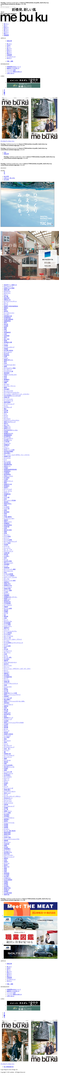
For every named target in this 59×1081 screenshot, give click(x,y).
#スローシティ (8, 626)
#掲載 (5, 382)
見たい (5, 25)
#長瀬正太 (6, 889)
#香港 (5, 785)
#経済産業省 (7, 474)
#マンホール (7, 760)
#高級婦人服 (7, 753)
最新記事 (9, 41)
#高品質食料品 (8, 525)
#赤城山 (6, 881)
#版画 (5, 327)
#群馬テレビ (7, 428)
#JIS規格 (6, 721)
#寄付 (5, 337)
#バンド (6, 744)
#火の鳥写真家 (8, 893)
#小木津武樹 (7, 603)
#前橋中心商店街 (8, 734)
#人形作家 (6, 441)
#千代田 (6, 711)
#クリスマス (7, 458)
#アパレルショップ (9, 747)
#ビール (6, 304)
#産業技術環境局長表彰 (10, 469)
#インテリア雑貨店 (9, 575)
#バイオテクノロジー (10, 791)
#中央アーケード (8, 773)
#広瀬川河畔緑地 (8, 319)
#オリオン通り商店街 (10, 830)
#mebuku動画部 (8, 879)
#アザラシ (6, 835)
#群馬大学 (6, 600)
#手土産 (6, 649)
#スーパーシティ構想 (10, 569)
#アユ (5, 413)
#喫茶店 (6, 858)
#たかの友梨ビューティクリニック (13, 642)
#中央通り (6, 886)
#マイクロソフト (8, 571)
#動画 (5, 387)
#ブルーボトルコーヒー (10, 662)
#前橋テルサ (7, 712)
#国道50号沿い (8, 503)
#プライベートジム (9, 822)
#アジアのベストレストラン (11, 392)
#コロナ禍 (6, 508)
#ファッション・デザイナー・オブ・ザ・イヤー (17, 668)
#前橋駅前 (6, 523)
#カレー (6, 294)
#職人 (5, 408)
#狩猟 (5, 533)
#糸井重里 (6, 564)
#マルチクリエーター (10, 364)
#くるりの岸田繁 (8, 574)
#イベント (6, 538)
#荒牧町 (6, 349)
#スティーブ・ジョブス (10, 577)
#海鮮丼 (6, 606)
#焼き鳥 (6, 324)
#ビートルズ (7, 461)
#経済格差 (6, 512)
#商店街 (6, 762)
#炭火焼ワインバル (9, 767)
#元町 (5, 334)
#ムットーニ (7, 443)
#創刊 (5, 361)
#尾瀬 (5, 340)
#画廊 (5, 845)
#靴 (5, 752)
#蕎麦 (5, 868)
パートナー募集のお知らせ (14, 71)
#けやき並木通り (8, 765)
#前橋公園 (6, 681)
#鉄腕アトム (7, 598)
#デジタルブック (8, 286)
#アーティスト (8, 801)
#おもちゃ (6, 593)
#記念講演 (6, 477)
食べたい (6, 24)
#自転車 (6, 804)
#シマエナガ (7, 735)
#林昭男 (6, 840)
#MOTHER (7, 853)
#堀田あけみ (7, 299)
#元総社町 (6, 844)
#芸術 (5, 510)
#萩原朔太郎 (7, 602)
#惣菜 (5, 513)
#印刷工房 (6, 397)
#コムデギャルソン (9, 817)
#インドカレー (8, 587)
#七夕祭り (6, 556)
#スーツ (6, 670)
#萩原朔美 (6, 873)
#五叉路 (6, 689)
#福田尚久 (6, 582)
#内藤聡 (6, 611)
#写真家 (6, 826)
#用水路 (6, 554)
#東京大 (6, 423)
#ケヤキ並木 (7, 634)
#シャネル (6, 641)
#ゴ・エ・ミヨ (8, 549)
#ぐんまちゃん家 (8, 371)
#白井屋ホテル (8, 852)
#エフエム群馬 (8, 608)
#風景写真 (6, 894)
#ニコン (6, 405)
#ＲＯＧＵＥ (7, 291)
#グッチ (6, 794)
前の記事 (6, 176)
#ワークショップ (8, 551)
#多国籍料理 (7, 332)
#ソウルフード (8, 651)
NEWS (8, 45)
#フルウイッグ (8, 719)
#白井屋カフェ (8, 440)
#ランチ (6, 786)
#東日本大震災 (8, 530)
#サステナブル (8, 621)
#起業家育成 (7, 317)
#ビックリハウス (8, 390)
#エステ (6, 644)
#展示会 (6, 412)
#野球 (5, 322)
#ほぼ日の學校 (8, 561)
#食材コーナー (8, 521)
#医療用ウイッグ (8, 717)
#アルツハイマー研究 (10, 580)
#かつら (6, 729)
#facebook (6, 353)
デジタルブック (11, 56)
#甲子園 (6, 296)
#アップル (6, 579)
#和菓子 (6, 861)
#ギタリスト (7, 293)
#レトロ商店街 (8, 632)
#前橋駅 (6, 808)
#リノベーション (8, 399)
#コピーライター (8, 855)
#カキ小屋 (6, 497)
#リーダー (6, 314)
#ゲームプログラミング (10, 541)
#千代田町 (6, 875)
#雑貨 (5, 870)
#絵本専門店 (7, 714)
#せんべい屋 (7, 637)
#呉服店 (6, 768)
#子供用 (6, 724)
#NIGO (5, 688)
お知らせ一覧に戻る (9, 178)
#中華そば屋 (7, 837)
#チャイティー (8, 757)
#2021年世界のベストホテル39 (12, 395)
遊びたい (6, 28)
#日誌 (5, 363)
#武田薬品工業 (8, 316)
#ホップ (6, 303)
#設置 (5, 376)
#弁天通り (6, 876)
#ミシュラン (7, 548)
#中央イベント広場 (9, 449)
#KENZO (6, 664)
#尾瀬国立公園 (8, 342)
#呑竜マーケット (8, 481)
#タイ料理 (6, 737)
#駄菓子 (6, 865)
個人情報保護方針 (9, 1066)
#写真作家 (6, 526)
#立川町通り (7, 775)
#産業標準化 (7, 471)
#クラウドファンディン (10, 301)
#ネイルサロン (8, 776)
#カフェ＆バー (8, 352)
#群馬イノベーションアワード (12, 694)
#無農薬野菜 (7, 321)
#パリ (5, 459)
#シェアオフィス (8, 400)
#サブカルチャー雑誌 (10, 368)
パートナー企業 (11, 70)
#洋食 (5, 860)
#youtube (6, 381)
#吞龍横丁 (6, 696)
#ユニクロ (6, 680)
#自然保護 (6, 335)
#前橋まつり (7, 427)
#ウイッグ (6, 730)
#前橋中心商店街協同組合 (11, 306)
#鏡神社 (6, 821)
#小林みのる (7, 878)
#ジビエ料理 (7, 536)
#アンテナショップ (9, 404)
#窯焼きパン (7, 466)
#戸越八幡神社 (8, 516)
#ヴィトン (6, 667)
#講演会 (6, 311)
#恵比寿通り (7, 453)
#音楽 (5, 742)
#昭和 (5, 482)
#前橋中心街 (7, 456)
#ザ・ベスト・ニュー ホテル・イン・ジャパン (17, 454)
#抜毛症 (6, 732)
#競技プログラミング (10, 422)
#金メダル (6, 425)
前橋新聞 (6, 35)
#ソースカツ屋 (8, 771)
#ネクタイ (6, 672)
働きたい (6, 33)
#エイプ (6, 678)
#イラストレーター (9, 518)
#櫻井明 (6, 660)
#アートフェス (8, 489)
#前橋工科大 (7, 584)
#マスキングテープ (9, 347)
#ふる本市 (6, 507)
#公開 (5, 356)
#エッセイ (6, 384)
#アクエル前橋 (8, 539)
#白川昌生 (6, 814)
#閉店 (5, 309)
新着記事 (6, 153)
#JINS (5, 499)
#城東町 (6, 883)
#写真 (5, 528)
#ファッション (8, 665)
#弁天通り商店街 (8, 350)
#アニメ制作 (7, 543)
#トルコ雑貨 (7, 624)
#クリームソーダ (8, 788)
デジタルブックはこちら (7, 141)
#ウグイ (6, 417)
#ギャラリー (7, 842)
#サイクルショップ (9, 806)
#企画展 (6, 326)
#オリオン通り (8, 657)
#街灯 (5, 647)
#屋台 (5, 739)
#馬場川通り (7, 789)
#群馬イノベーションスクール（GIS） (14, 701)
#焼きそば (6, 866)
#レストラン (7, 850)
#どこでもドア (8, 605)
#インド (6, 619)
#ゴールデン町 (8, 698)
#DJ (5, 615)
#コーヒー (6, 750)
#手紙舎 (6, 345)
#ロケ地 (6, 691)
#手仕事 (6, 410)
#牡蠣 (5, 495)
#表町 (5, 763)
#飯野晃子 (6, 628)
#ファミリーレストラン (10, 631)
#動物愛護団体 (8, 435)
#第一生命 (6, 339)
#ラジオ (6, 613)
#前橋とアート (8, 811)
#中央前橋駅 (7, 623)
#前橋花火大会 (8, 585)
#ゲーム (6, 559)
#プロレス (6, 448)
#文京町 (6, 847)
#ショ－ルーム (8, 490)
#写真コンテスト (8, 476)
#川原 (5, 654)
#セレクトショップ (9, 856)
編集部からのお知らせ (13, 68)
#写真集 (6, 431)
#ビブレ (6, 655)
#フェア (6, 344)
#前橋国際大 (7, 849)
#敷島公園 (6, 289)
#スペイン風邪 (8, 590)
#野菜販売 (6, 486)
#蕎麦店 (6, 308)
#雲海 (5, 707)
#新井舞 (6, 727)
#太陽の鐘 (6, 553)
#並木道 (6, 610)
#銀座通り (6, 819)
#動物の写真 (7, 888)
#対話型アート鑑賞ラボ (10, 285)
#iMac (5, 572)
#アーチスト (7, 418)
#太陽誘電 (6, 472)
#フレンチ (6, 629)
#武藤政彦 (6, 445)
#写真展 (6, 544)
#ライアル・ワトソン (10, 386)
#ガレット (6, 780)
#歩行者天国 (7, 463)
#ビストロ (6, 863)
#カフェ (6, 781)
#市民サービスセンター (10, 374)
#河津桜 (6, 824)
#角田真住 (6, 703)
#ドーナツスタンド (9, 755)
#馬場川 (6, 487)
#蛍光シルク (7, 793)
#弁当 (5, 515)
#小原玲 (6, 479)
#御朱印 (6, 520)
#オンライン (7, 652)
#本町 (5, 871)
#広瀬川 (6, 783)
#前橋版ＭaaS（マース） (10, 597)
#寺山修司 (6, 389)
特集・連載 (10, 61)
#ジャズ (6, 566)
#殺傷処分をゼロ (8, 433)
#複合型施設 (7, 402)
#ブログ (6, 358)
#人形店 (6, 592)
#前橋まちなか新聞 (9, 288)
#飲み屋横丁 (7, 699)
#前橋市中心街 (8, 484)
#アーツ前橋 (7, 812)
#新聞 (5, 366)
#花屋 (5, 685)
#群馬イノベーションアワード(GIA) (14, 722)
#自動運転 (6, 595)
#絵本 (5, 716)
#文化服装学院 (8, 677)
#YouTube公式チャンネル (11, 430)
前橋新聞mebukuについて (14, 66)
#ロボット (6, 492)
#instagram (6, 355)
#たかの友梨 (7, 646)
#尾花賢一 (6, 502)
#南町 (5, 329)
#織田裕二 (6, 673)
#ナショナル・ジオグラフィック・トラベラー (16, 394)
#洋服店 (6, 468)
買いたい (6, 30)
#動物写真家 (7, 834)
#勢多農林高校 (8, 464)
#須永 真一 (7, 748)
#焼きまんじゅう (8, 562)
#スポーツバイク (8, 803)
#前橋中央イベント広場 (10, 693)
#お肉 (5, 330)
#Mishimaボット (8, 798)
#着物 (5, 770)
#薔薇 (5, 758)
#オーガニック (8, 745)
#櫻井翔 (6, 706)
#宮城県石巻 (7, 494)
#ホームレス (7, 740)
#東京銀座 (6, 373)
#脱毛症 (6, 725)
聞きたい (6, 27)
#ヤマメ (6, 415)
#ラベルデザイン (8, 438)
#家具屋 (6, 616)
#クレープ (6, 778)
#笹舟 (5, 558)
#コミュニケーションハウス (11, 839)
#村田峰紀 (6, 816)
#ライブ (6, 446)
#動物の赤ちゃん (8, 360)
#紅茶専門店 (7, 436)
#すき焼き (6, 659)
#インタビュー (8, 369)
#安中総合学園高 (8, 451)
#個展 (5, 531)
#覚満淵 (6, 891)
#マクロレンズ (8, 407)
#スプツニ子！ (8, 799)
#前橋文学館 (7, 588)
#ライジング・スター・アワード (13, 639)
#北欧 (5, 618)
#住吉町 (6, 884)
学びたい (6, 32)
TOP (5, 152)
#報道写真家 (7, 832)
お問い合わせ (10, 73)
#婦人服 (6, 709)
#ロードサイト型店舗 (10, 500)
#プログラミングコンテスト (11, 420)
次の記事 (6, 179)
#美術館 (6, 827)
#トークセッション (9, 312)
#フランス (6, 546)
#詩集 (5, 505)
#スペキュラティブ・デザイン (12, 796)
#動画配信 (6, 379)
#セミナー (6, 535)
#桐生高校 (6, 298)
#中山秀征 (6, 675)
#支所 (5, 378)
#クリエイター (8, 686)
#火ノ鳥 (6, 809)
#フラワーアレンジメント (11, 683)
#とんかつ (6, 829)
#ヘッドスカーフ (8, 704)
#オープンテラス (8, 636)
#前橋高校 (6, 567)
